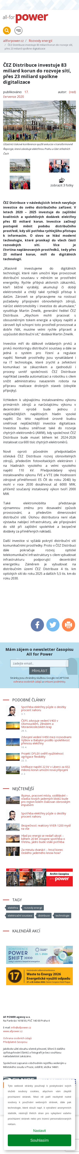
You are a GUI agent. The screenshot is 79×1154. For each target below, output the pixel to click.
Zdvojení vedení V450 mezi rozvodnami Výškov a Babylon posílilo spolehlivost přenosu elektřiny (46, 740)
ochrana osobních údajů (27, 681)
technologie (62, 915)
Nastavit (39, 1131)
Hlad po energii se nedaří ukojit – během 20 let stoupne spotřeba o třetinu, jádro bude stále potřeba (43, 839)
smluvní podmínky (54, 681)
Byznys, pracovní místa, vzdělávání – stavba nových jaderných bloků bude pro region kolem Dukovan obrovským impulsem (45, 800)
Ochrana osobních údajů (17, 1038)
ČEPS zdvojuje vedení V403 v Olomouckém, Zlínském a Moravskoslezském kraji (39, 724)
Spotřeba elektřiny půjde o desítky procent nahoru (43, 708)
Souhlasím (39, 1140)
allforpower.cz (13, 41)
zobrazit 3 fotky (61, 182)
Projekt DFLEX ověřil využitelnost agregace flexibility (42, 755)
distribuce (44, 915)
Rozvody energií (40, 41)
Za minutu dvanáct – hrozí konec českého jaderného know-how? (42, 851)
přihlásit (39, 671)
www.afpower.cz (13, 1031)
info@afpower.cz (21, 1027)
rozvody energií (33, 907)
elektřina (13, 907)
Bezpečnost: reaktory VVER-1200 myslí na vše (46, 827)
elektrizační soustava (20, 915)
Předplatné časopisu (15, 1042)
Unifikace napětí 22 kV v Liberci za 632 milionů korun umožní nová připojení (45, 768)
